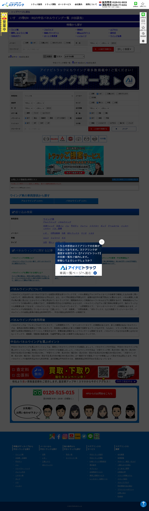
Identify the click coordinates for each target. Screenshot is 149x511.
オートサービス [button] (64, 4)
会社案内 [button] (78, 4)
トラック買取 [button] (50, 4)
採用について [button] (91, 4)
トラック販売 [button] (36, 4)
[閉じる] (143, 41)
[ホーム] (13, 4)
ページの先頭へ (143, 505)
